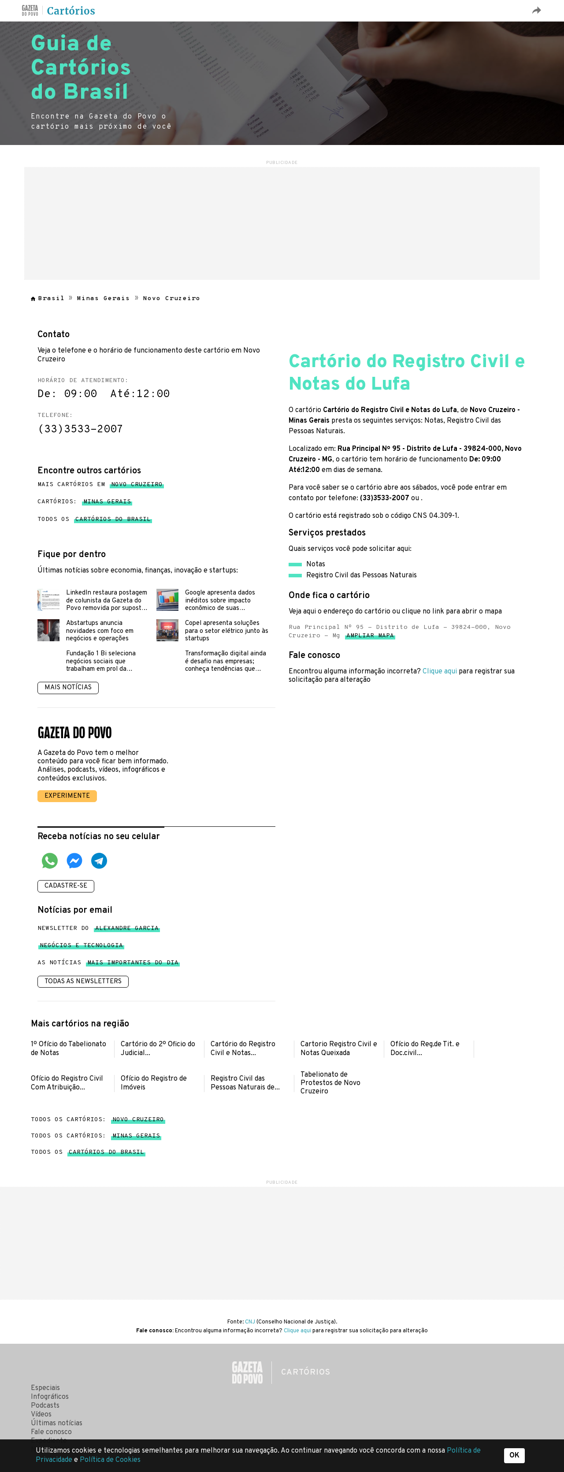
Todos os (94, 520)
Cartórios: (84, 502)
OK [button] (514, 1455)
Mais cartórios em (100, 485)
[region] (282, 222)
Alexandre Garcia (127, 930)
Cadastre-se (66, 886)
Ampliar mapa (370, 637)
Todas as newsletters (83, 982)
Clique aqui (440, 671)
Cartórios (71, 11)
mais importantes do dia (132, 964)
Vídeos (41, 1414)
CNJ (250, 1322)
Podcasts (45, 1405)
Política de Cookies (110, 1460)
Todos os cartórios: (97, 1119)
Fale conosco (51, 1432)
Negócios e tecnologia (81, 947)
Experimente (67, 796)
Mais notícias (68, 688)
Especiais (45, 1388)
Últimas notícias (56, 1423)
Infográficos (50, 1397)
